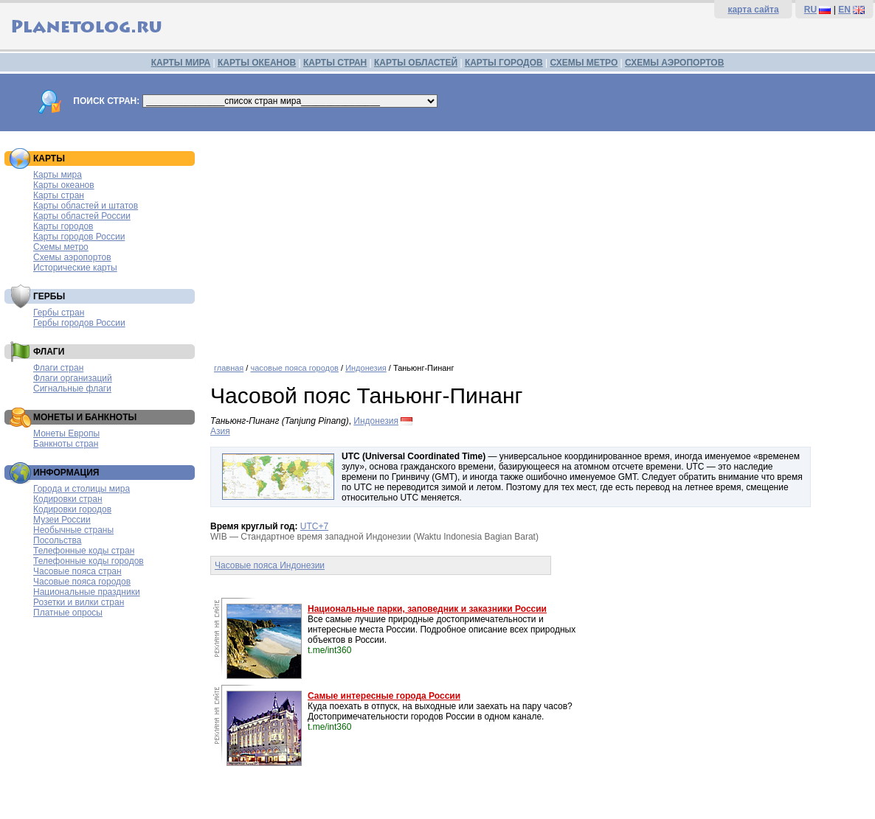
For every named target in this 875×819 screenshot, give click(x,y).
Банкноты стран (65, 444)
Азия (220, 431)
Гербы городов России (79, 323)
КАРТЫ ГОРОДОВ (504, 62)
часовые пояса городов (294, 367)
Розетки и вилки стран (78, 602)
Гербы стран (58, 312)
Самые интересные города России (384, 696)
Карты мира (57, 175)
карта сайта (752, 9)
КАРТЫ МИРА (180, 62)
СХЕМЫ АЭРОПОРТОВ (674, 62)
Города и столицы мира (81, 489)
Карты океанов (63, 185)
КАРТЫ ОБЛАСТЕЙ (415, 62)
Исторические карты (75, 267)
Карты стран (58, 195)
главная (228, 367)
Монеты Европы (66, 433)
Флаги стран (58, 368)
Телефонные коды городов (88, 561)
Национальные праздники (86, 592)
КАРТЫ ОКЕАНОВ (257, 62)
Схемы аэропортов (72, 257)
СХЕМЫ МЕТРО (584, 62)
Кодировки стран (68, 499)
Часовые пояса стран (77, 571)
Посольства (57, 540)
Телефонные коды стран (83, 551)
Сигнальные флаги (72, 388)
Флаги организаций (72, 378)
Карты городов (63, 226)
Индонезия (366, 367)
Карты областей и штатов (85, 206)
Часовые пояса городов (82, 581)
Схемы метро (61, 247)
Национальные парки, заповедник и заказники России (427, 609)
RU (810, 9)
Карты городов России (79, 236)
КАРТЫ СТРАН (335, 62)
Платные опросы (68, 612)
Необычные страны (73, 530)
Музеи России (62, 520)
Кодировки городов (72, 509)
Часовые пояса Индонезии (270, 565)
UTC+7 (314, 526)
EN (844, 9)
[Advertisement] (539, 242)
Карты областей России (82, 216)
